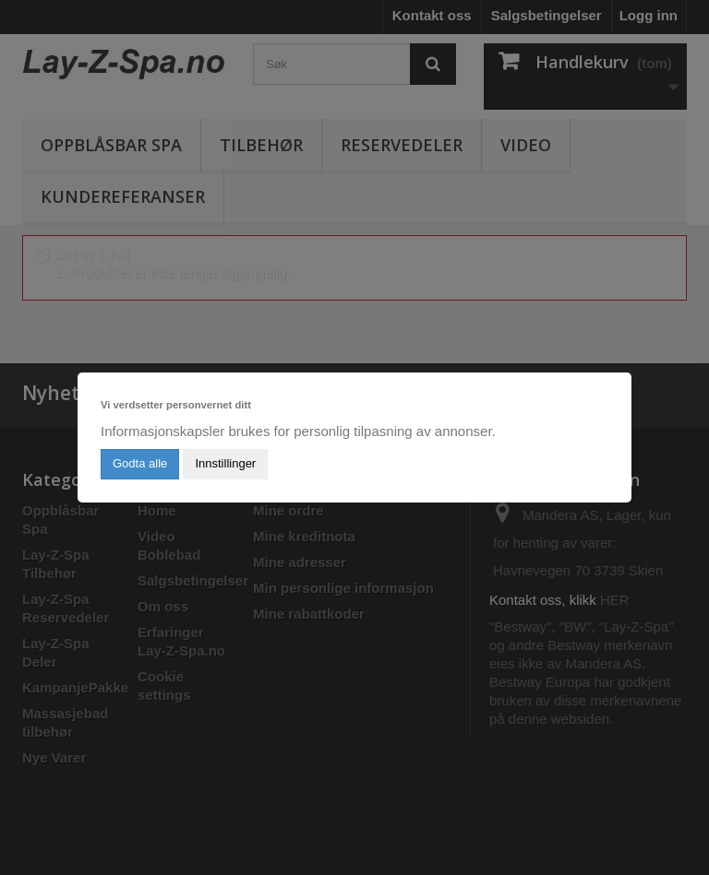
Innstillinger (225, 463)
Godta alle (140, 463)
